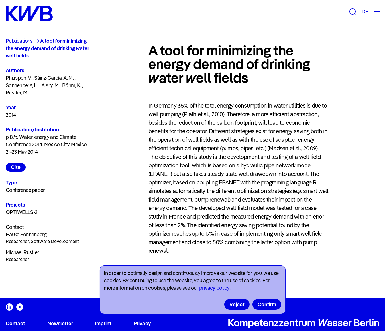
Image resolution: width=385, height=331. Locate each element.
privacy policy (214, 288)
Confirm (267, 304)
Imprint (103, 323)
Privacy (142, 323)
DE (365, 11)
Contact (15, 323)
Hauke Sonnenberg (26, 234)
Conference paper (25, 190)
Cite (16, 167)
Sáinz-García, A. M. (53, 78)
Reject (237, 304)
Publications (19, 41)
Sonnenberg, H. (22, 85)
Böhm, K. (71, 85)
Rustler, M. (17, 92)
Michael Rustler (22, 252)
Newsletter (60, 323)
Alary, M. (50, 85)
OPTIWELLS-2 (21, 212)
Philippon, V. (19, 78)
